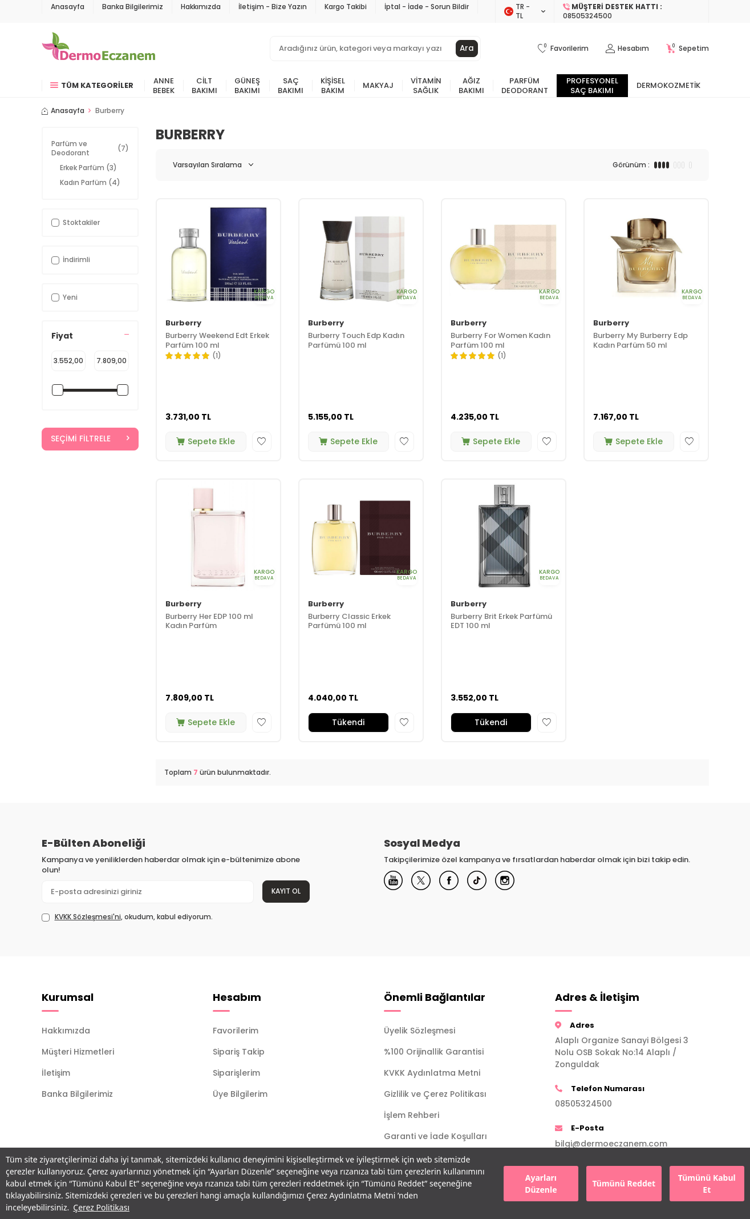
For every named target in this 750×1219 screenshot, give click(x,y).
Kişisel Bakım (333, 85)
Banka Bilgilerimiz (132, 6)
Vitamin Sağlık (426, 85)
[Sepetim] (687, 49)
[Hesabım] (627, 49)
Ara (466, 48)
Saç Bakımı (290, 85)
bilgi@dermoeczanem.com (611, 1143)
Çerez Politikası (101, 1207)
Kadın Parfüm (90, 182)
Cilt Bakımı (204, 85)
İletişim (56, 1073)
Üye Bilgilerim (240, 1094)
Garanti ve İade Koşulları (435, 1136)
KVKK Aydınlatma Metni (432, 1073)
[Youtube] (395, 882)
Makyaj (378, 85)
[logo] (98, 48)
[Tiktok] (489, 882)
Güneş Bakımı (247, 85)
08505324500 (583, 1103)
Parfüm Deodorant (524, 85)
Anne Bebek (164, 85)
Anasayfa (67, 6)
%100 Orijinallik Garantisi (434, 1051)
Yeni (64, 297)
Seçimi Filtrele (90, 439)
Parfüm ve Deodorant (90, 148)
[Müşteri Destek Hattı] (631, 11)
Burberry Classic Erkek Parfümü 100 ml (349, 621)
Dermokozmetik (668, 85)
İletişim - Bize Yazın (272, 6)
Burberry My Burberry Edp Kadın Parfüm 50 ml (640, 341)
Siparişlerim (236, 1073)
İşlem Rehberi (411, 1115)
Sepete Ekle (205, 441)
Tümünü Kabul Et (707, 1183)
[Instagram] (520, 882)
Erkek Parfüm (88, 167)
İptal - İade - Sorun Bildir (426, 6)
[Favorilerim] (563, 49)
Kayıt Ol (286, 891)
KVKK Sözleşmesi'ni (88, 917)
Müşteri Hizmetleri (78, 1051)
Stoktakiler (75, 222)
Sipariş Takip (239, 1051)
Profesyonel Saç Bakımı (592, 85)
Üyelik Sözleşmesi (419, 1030)
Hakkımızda (201, 6)
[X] (426, 882)
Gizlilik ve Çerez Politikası (435, 1094)
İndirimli (70, 259)
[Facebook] (458, 882)
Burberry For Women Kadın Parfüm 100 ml (500, 341)
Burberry (183, 323)
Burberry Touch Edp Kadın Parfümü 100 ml (356, 341)
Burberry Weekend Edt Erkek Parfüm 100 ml (217, 341)
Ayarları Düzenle (541, 1183)
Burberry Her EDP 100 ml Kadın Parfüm (209, 621)
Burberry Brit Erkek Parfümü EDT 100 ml (501, 621)
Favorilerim (235, 1030)
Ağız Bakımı (471, 85)
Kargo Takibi (346, 6)
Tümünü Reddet (623, 1183)
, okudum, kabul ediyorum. (127, 917)
